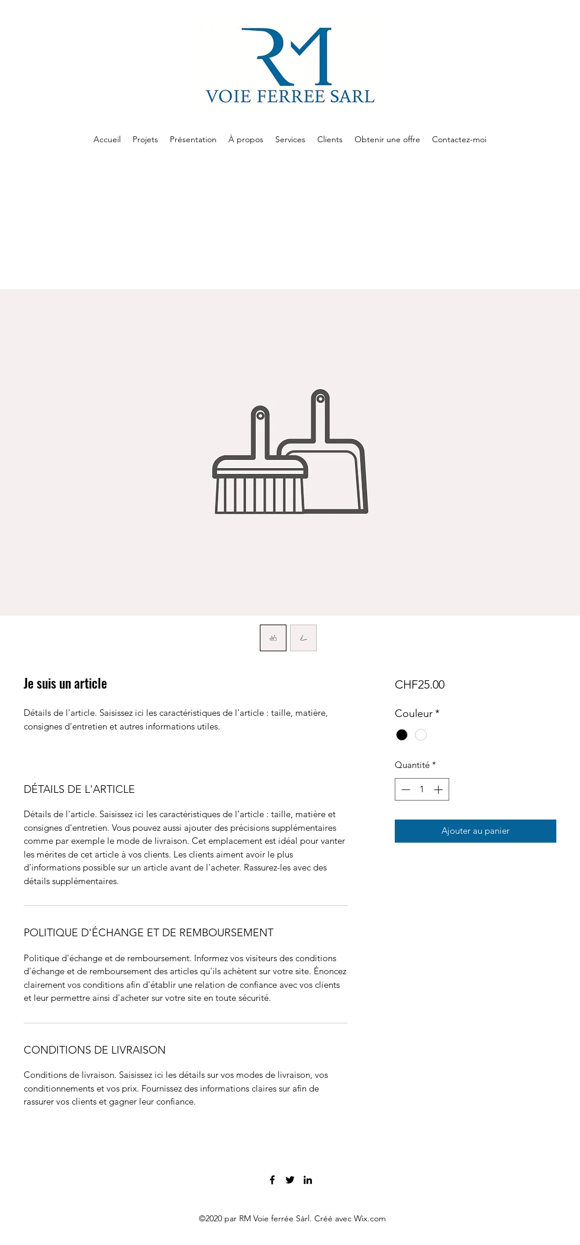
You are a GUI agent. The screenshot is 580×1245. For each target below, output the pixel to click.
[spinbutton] (421, 790)
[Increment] (439, 790)
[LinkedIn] (308, 1180)
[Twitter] (290, 1180)
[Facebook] (272, 1180)
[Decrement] (405, 790)
